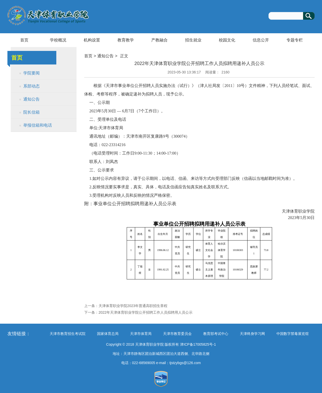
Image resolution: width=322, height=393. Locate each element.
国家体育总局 (108, 334)
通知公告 (31, 99)
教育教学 (125, 40)
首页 (24, 40)
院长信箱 (31, 112)
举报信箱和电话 (37, 125)
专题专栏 (294, 40)
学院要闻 (31, 73)
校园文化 (227, 40)
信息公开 (261, 40)
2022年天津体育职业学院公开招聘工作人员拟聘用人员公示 (145, 312)
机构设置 (92, 40)
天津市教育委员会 (177, 334)
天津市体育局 (141, 334)
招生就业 (193, 40)
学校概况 (58, 40)
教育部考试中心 (215, 334)
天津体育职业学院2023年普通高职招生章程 (133, 306)
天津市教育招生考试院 (67, 334)
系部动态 (31, 86)
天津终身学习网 (252, 334)
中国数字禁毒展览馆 (292, 334)
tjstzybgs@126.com (185, 363)
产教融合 (159, 40)
